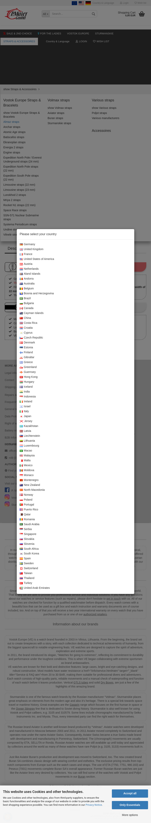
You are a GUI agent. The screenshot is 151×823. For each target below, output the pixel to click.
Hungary (27, 382)
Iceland (26, 387)
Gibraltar (27, 357)
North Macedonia (32, 490)
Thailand (27, 578)
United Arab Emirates (35, 588)
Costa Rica (28, 323)
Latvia (25, 431)
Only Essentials (130, 804)
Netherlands (29, 269)
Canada (26, 308)
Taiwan (26, 573)
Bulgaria (27, 303)
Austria (26, 264)
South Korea (29, 554)
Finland (26, 352)
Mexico (26, 465)
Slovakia (27, 539)
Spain (25, 559)
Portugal (27, 505)
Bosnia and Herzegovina (37, 293)
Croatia (26, 328)
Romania (27, 519)
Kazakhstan (29, 426)
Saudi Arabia (29, 524)
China (25, 318)
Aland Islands (30, 274)
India (25, 392)
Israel (25, 406)
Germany (27, 244)
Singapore (28, 534)
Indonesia (28, 397)
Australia (27, 284)
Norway (26, 495)
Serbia (26, 529)
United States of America (37, 259)
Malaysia (27, 456)
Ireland (26, 402)
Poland (26, 500)
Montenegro (29, 480)
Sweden (27, 563)
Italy (24, 411)
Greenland (28, 367)
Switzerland (29, 568)
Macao (26, 451)
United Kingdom (31, 249)
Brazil (25, 298)
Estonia (26, 348)
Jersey (26, 421)
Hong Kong (29, 377)
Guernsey (28, 372)
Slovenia (27, 544)
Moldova (27, 470)
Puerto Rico (29, 510)
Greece (26, 362)
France (26, 254)
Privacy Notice (94, 804)
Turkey (26, 583)
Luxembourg (29, 446)
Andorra (27, 279)
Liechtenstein (30, 436)
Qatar (25, 515)
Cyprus (26, 333)
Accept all (129, 793)
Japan (25, 416)
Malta (25, 460)
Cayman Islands (31, 313)
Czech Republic (31, 338)
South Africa (29, 549)
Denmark (27, 343)
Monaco (27, 475)
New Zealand (30, 485)
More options (130, 815)
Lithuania (27, 441)
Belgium (27, 289)
